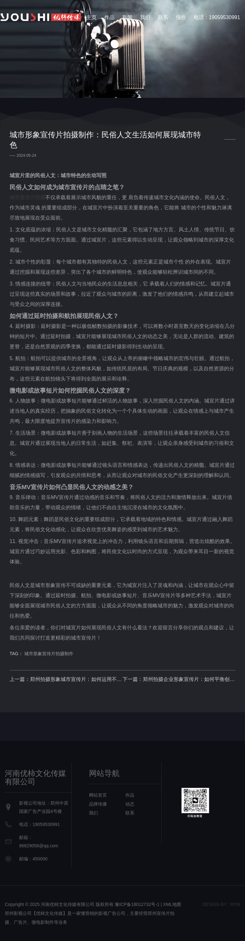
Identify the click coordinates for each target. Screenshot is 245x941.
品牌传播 (98, 804)
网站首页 (98, 795)
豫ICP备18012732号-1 (137, 904)
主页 (91, 17)
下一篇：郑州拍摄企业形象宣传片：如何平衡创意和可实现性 (178, 679)
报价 (181, 17)
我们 (145, 17)
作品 (109, 17)
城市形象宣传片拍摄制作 (48, 653)
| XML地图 (171, 904)
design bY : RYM (221, 904)
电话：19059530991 (217, 17)
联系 (163, 17)
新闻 (127, 17)
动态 (129, 804)
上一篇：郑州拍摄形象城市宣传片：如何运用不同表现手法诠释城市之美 (66, 679)
